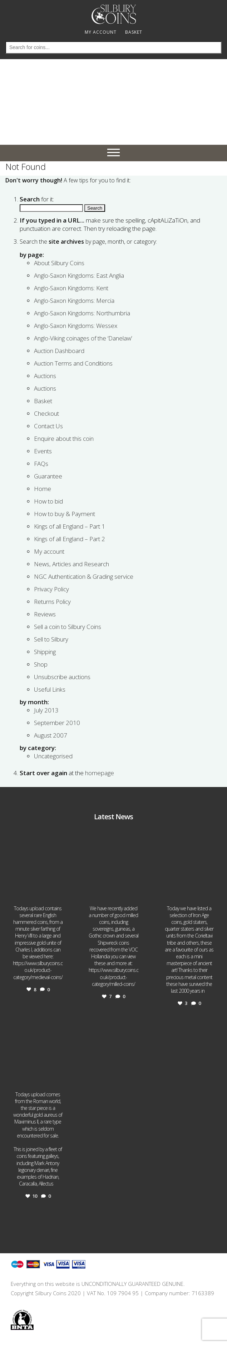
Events (43, 451)
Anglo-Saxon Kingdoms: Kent (71, 288)
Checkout (46, 413)
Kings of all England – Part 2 (69, 539)
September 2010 (57, 723)
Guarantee (48, 476)
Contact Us (48, 426)
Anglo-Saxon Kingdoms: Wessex (75, 325)
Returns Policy (52, 601)
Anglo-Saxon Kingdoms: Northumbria (82, 313)
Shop (41, 664)
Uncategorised (53, 756)
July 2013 (46, 710)
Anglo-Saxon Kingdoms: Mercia (74, 300)
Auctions (45, 376)
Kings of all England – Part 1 (69, 526)
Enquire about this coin (64, 438)
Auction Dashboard (59, 351)
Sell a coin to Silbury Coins (67, 627)
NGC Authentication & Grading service (83, 576)
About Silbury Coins (59, 263)
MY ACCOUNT (101, 32)
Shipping (45, 652)
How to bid (48, 501)
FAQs (41, 463)
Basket (43, 401)
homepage (99, 773)
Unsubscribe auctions (62, 677)
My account (49, 551)
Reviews (45, 614)
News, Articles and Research (71, 564)
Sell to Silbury (51, 639)
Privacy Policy (51, 589)
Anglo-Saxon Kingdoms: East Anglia (79, 275)
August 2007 (50, 735)
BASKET (133, 32)
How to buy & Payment (64, 514)
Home (42, 489)
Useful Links (49, 689)
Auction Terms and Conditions (73, 363)
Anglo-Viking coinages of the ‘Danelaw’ (83, 338)
